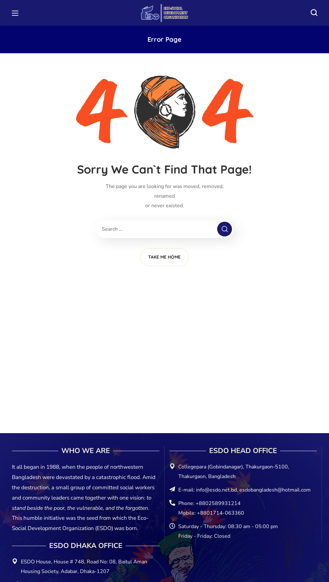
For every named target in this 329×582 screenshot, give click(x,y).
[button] (314, 13)
